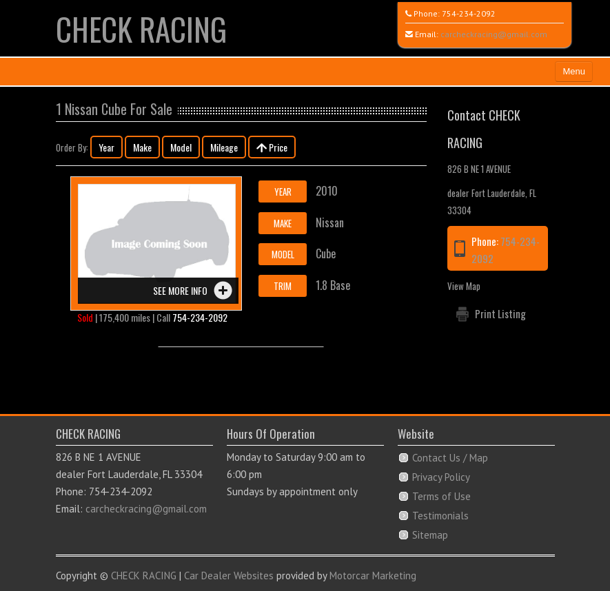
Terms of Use (441, 496)
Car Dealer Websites (229, 575)
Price (271, 147)
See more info (180, 290)
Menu (573, 71)
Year (106, 147)
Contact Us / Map (450, 457)
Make (142, 147)
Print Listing (500, 313)
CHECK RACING (141, 29)
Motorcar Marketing (372, 575)
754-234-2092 (469, 13)
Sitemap (430, 534)
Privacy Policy (441, 477)
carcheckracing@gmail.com (493, 34)
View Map (463, 286)
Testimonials (440, 515)
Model (181, 147)
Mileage (224, 147)
